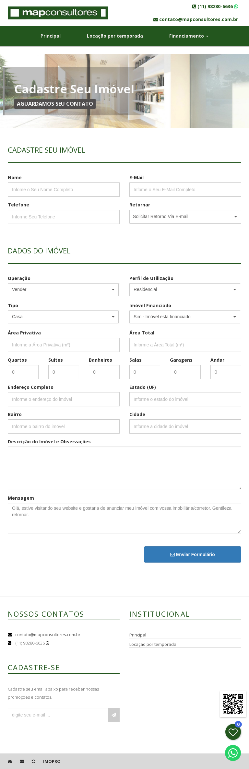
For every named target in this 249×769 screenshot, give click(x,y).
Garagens (181, 360)
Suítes (55, 360)
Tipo (13, 305)
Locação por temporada (115, 36)
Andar (217, 360)
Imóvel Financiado (150, 305)
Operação (19, 278)
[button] (185, 217)
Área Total (141, 333)
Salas (135, 360)
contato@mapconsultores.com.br (47, 634)
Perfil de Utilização (151, 278)
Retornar (139, 205)
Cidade (137, 414)
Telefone (18, 205)
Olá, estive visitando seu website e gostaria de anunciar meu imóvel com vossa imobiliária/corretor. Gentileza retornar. (124, 518)
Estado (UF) (142, 387)
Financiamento (188, 36)
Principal (51, 36)
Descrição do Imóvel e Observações (49, 441)
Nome (15, 177)
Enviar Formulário (192, 554)
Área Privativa (24, 333)
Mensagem (21, 498)
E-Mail (136, 177)
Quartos (17, 360)
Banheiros (100, 360)
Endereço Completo (30, 387)
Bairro (15, 414)
